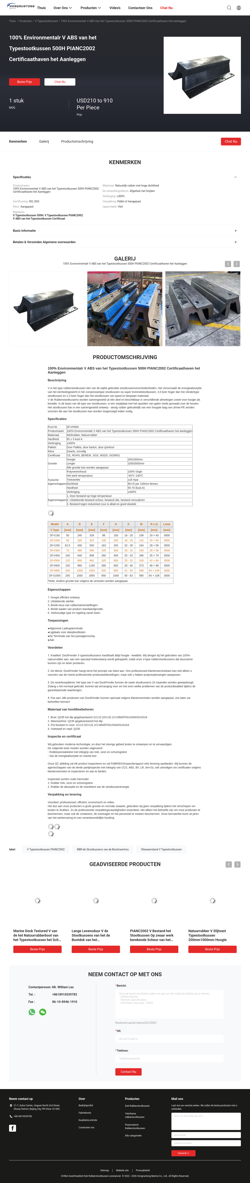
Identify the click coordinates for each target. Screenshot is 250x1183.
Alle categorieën (133, 1135)
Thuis (12, 21)
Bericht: (121, 985)
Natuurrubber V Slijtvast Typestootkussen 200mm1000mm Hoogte (207, 935)
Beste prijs (24, 82)
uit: (119, 1030)
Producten (26, 21)
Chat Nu (59, 82)
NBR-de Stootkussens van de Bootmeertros (103, 849)
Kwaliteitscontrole (88, 1120)
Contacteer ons (86, 1127)
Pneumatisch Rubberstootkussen (135, 1126)
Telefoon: (122, 1050)
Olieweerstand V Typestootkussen (161, 849)
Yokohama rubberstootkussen (134, 1115)
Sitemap (104, 1170)
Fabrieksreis (85, 1112)
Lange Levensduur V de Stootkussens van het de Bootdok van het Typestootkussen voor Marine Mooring (95, 940)
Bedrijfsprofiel (86, 1105)
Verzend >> (183, 1153)
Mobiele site (122, 1170)
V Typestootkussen (46, 21)
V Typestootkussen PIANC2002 (46, 849)
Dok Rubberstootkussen (137, 1106)
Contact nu (128, 1072)
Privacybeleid (143, 1170)
